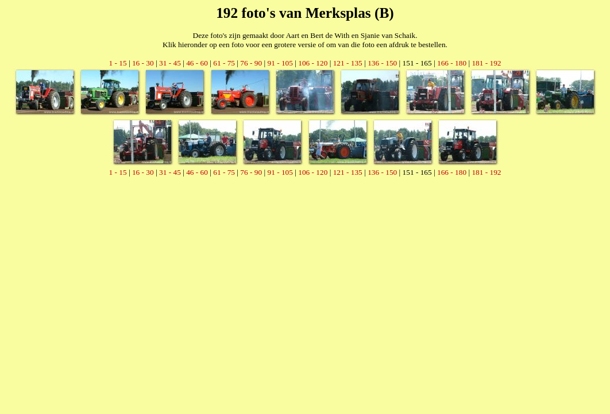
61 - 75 (224, 63)
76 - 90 (251, 63)
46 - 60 (197, 63)
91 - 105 (279, 63)
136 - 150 (382, 63)
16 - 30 (143, 63)
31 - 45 (170, 63)
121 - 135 (347, 63)
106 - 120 (312, 63)
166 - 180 (451, 63)
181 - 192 (486, 63)
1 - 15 (117, 63)
